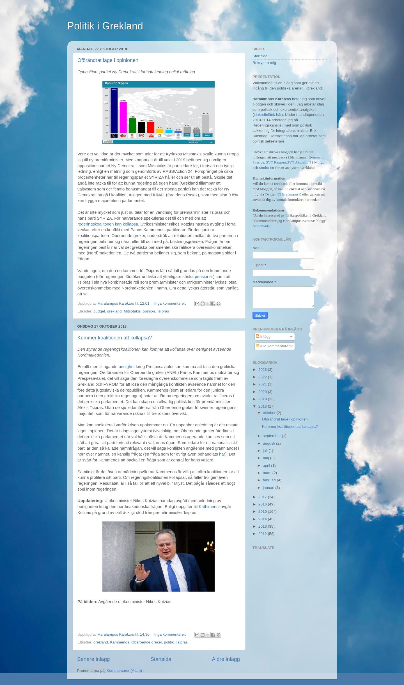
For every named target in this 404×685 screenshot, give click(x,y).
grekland (114, 311)
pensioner (204, 276)
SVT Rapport (276, 162)
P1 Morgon (317, 162)
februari (270, 480)
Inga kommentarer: (170, 303)
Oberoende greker (146, 642)
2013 (263, 526)
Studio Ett (266, 167)
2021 (263, 384)
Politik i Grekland (105, 26)
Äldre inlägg (226, 659)
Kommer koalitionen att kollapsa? (114, 338)
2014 (263, 519)
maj (266, 458)
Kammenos (119, 642)
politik (169, 642)
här (222, 454)
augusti (269, 443)
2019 (263, 399)
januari (269, 488)
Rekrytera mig (264, 63)
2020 (263, 392)
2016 (263, 504)
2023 (263, 369)
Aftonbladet (261, 226)
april (267, 465)
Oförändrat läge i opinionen (107, 60)
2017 (263, 497)
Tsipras (163, 311)
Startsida (160, 659)
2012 (263, 534)
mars (267, 473)
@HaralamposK (289, 194)
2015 (263, 511)
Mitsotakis (132, 311)
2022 (263, 377)
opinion (149, 311)
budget (99, 311)
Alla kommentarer (273, 346)
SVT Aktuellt (297, 162)
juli (265, 451)
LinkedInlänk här (268, 114)
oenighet (127, 366)
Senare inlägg (93, 659)
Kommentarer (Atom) (124, 670)
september (272, 436)
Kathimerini (209, 506)
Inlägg (263, 336)
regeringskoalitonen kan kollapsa (107, 224)
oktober (270, 413)
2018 (263, 406)
